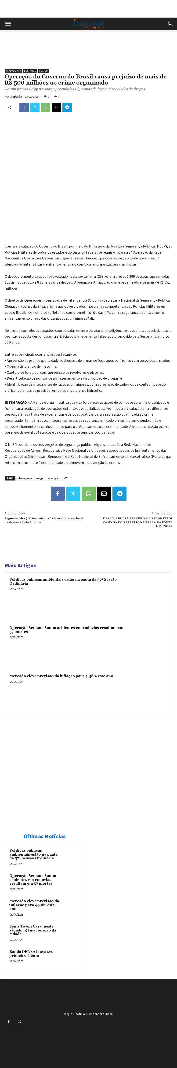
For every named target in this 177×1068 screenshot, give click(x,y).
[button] (7, 24)
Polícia (43, 71)
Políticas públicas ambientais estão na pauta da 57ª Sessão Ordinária (63, 581)
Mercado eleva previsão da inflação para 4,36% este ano (61, 676)
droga (39, 478)
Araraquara (13, 71)
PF (65, 478)
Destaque (30, 71)
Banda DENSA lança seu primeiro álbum (31, 954)
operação (53, 478)
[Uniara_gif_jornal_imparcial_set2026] (88, 58)
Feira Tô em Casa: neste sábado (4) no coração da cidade (32, 930)
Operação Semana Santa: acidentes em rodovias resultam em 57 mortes (66, 630)
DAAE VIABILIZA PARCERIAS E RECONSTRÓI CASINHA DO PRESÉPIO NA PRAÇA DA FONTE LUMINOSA (137, 522)
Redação (16, 97)
